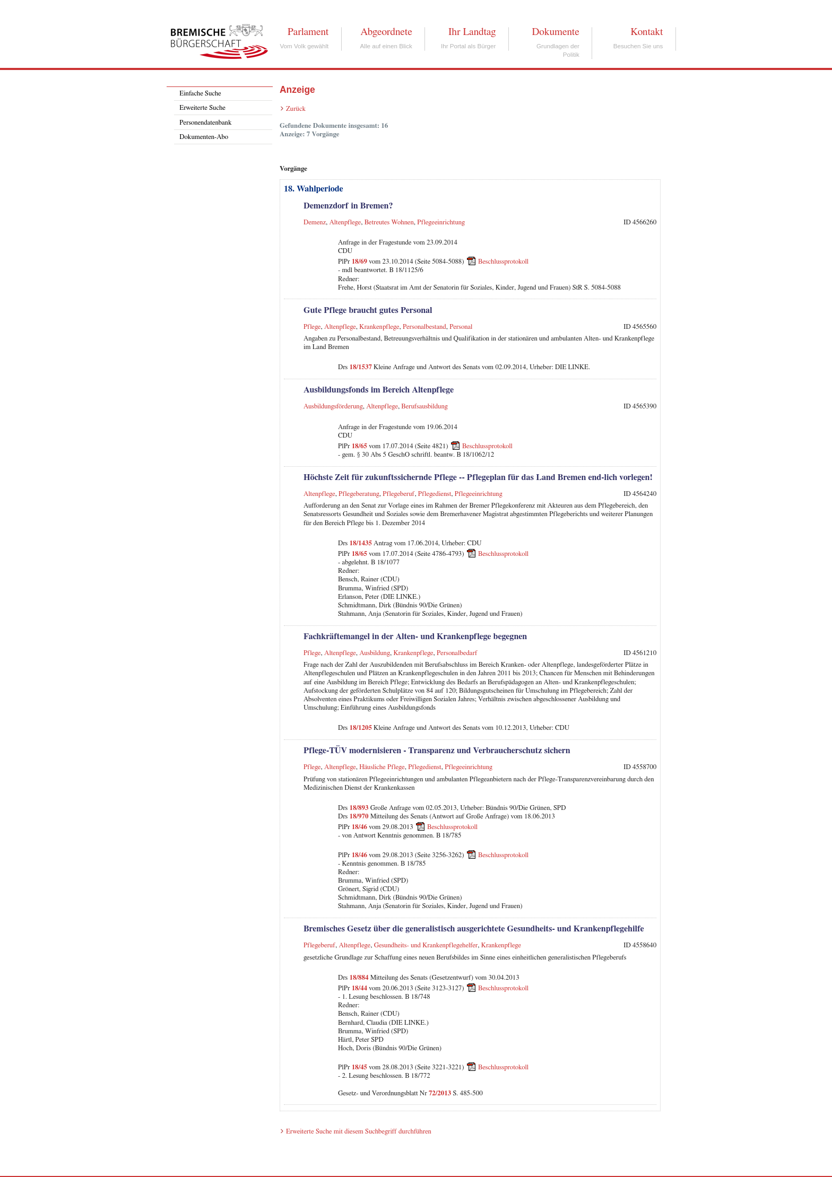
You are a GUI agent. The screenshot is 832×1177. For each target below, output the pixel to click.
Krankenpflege (379, 327)
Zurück (296, 109)
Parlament (308, 32)
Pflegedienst (435, 494)
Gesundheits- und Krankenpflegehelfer (426, 945)
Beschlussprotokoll (503, 261)
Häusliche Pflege (381, 767)
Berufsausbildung (424, 406)
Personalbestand (424, 327)
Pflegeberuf (398, 494)
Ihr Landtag (472, 32)
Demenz (315, 222)
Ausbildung (374, 653)
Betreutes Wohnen (389, 222)
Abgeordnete (386, 32)
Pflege (312, 327)
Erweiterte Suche (202, 107)
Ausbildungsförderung (333, 406)
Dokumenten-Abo (203, 137)
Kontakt (646, 32)
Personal (460, 327)
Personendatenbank (205, 122)
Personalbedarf (457, 653)
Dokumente (555, 32)
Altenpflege (345, 222)
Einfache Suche (200, 93)
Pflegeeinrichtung (441, 222)
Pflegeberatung (359, 494)
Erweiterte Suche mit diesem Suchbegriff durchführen (358, 1131)
